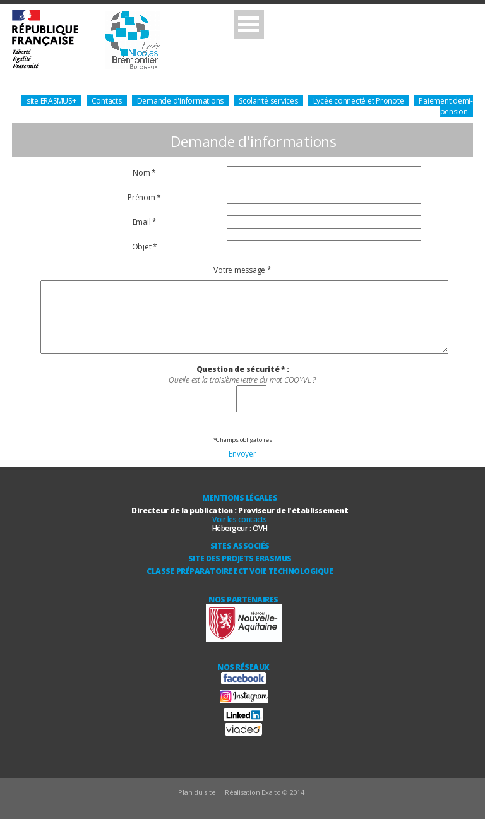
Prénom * (144, 197)
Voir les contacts (239, 519)
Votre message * (242, 270)
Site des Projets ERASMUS (240, 558)
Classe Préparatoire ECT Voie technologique (240, 571)
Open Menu (249, 24)
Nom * (144, 172)
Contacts (107, 100)
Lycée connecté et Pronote (358, 100)
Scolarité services (268, 100)
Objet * (144, 246)
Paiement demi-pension (446, 106)
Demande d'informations (180, 100)
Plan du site (196, 792)
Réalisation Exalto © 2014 (264, 792)
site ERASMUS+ (51, 100)
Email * (145, 222)
